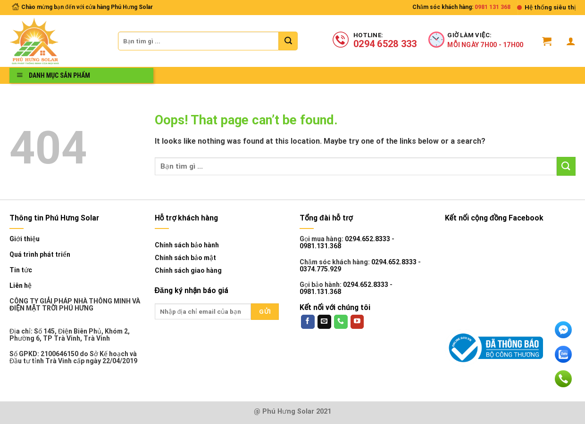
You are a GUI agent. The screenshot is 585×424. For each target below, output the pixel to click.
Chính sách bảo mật (185, 257)
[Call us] (341, 322)
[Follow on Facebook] (308, 322)
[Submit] (288, 41)
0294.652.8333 (367, 239)
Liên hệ (20, 285)
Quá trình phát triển (39, 254)
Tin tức (20, 270)
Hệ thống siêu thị (550, 7)
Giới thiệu (24, 239)
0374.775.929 (320, 269)
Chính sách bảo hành (187, 245)
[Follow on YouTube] (357, 322)
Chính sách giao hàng (188, 270)
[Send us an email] (324, 322)
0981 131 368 (492, 7)
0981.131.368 (320, 246)
